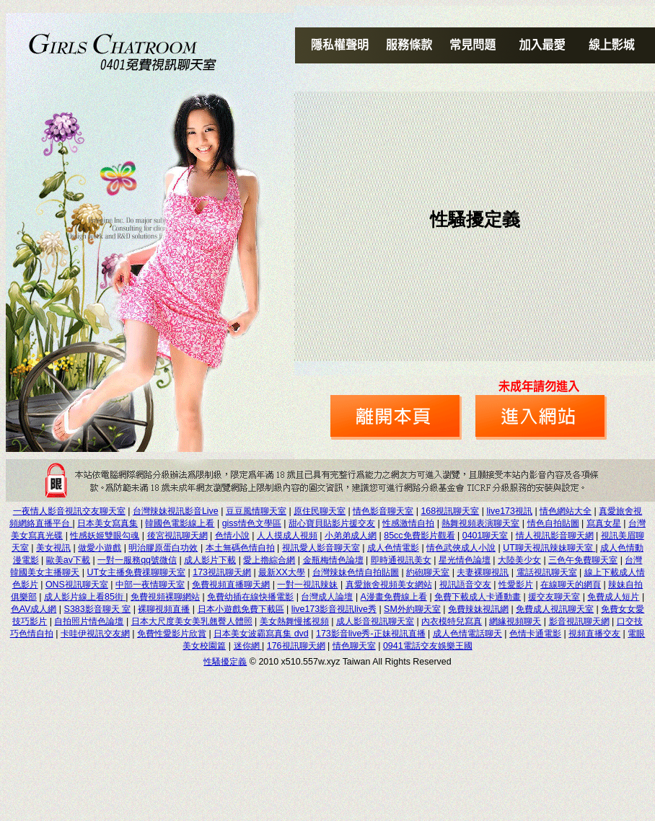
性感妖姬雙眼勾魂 (104, 536)
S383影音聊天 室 (97, 609)
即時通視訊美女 (401, 560)
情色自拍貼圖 (553, 523)
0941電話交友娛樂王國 (427, 646)
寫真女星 (603, 523)
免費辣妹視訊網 (478, 609)
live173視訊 (509, 511)
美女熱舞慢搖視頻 (294, 621)
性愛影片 (515, 585)
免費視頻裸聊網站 (165, 597)
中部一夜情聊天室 (150, 585)
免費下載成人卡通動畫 (477, 597)
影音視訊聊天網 (579, 621)
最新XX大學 (281, 572)
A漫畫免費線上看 (394, 597)
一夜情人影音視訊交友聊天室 (69, 511)
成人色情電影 (393, 548)
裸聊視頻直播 (164, 609)
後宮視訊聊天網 (177, 536)
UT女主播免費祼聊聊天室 (136, 572)
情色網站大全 (566, 511)
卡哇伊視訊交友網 (95, 634)
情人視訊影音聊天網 (555, 536)
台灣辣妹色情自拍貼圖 (355, 572)
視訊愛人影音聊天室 (321, 548)
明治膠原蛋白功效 (163, 548)
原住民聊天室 (320, 511)
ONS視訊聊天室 (76, 585)
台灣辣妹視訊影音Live (176, 511)
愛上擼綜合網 (269, 560)
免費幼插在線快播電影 (250, 597)
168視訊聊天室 (450, 511)
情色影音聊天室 (383, 511)
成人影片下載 (210, 560)
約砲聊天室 (427, 572)
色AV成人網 (34, 609)
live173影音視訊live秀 (334, 609)
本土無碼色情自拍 (240, 548)
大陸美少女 (519, 560)
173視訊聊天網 (222, 572)
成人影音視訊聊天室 (375, 621)
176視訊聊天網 (296, 646)
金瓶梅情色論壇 (333, 560)
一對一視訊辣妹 (307, 585)
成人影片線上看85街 (85, 597)
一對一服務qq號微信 (137, 560)
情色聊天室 (354, 646)
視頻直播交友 (594, 634)
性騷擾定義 (225, 662)
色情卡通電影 (535, 634)
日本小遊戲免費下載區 (241, 609)
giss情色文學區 (251, 523)
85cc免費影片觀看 (419, 536)
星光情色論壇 (465, 560)
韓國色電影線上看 (179, 523)
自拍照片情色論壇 (88, 621)
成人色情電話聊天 (467, 634)
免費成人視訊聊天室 (555, 609)
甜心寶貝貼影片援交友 (332, 523)
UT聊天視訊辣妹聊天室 (549, 548)
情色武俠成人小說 (461, 548)
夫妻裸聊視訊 (483, 572)
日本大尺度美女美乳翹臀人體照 (191, 621)
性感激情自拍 (408, 523)
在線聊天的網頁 (570, 585)
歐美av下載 (68, 560)
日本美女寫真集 (107, 523)
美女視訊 (53, 548)
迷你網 (248, 646)
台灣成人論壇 (327, 597)
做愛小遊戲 (99, 548)
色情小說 (232, 536)
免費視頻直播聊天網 (231, 585)
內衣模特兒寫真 (451, 621)
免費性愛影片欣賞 (171, 634)
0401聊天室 (485, 536)
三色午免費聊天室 (582, 560)
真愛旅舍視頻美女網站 (389, 585)
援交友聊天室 (554, 597)
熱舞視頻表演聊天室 (480, 523)
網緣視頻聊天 (515, 621)
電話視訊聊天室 (546, 572)
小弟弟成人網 (351, 536)
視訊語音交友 (465, 585)
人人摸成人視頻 (287, 536)
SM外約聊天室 (412, 609)
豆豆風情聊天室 (256, 511)
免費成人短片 (613, 597)
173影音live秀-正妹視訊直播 (371, 634)
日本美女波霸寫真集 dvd (261, 634)
